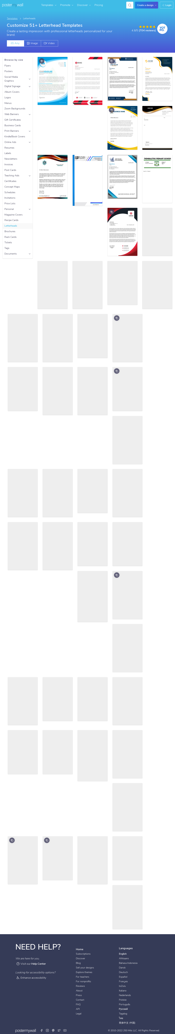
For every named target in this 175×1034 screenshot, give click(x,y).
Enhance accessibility (31, 977)
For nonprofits (83, 981)
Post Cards (10, 170)
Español (123, 976)
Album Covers (11, 92)
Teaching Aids (11, 175)
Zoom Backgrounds (14, 108)
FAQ (78, 1004)
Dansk (122, 967)
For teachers (82, 976)
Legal (78, 1013)
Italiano (122, 990)
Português (124, 1004)
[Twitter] (59, 1031)
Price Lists (9, 203)
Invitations (9, 197)
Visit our (31, 964)
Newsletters (10, 158)
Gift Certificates (12, 119)
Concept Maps (12, 186)
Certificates (10, 181)
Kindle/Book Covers (14, 136)
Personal (9, 209)
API (78, 1009)
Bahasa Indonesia (128, 963)
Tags (6, 248)
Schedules (9, 192)
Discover (84, 5)
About (79, 990)
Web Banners (11, 114)
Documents (10, 253)
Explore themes (84, 972)
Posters (8, 71)
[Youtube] (65, 1031)
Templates (49, 5)
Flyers (7, 65)
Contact (80, 999)
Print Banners (11, 131)
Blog (78, 963)
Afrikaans (124, 958)
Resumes (9, 147)
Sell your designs (85, 967)
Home (79, 949)
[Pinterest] (53, 1031)
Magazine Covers (13, 214)
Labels (7, 153)
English (123, 953)
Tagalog (123, 1013)
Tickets (8, 242)
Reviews (80, 986)
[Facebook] (41, 1031)
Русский (123, 1009)
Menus (8, 103)
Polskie (122, 999)
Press (79, 995)
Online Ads (10, 142)
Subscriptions (83, 953)
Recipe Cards (11, 220)
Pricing (99, 5)
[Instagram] (47, 1031)
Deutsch (123, 972)
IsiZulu (122, 986)
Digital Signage (12, 86)
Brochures (9, 231)
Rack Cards (10, 237)
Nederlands (125, 995)
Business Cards (12, 125)
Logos (7, 97)
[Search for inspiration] (129, 5)
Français (123, 981)
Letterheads (10, 225)
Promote (67, 5)
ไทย (121, 1018)
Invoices (8, 164)
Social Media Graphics (11, 78)
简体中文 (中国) (127, 1022)
